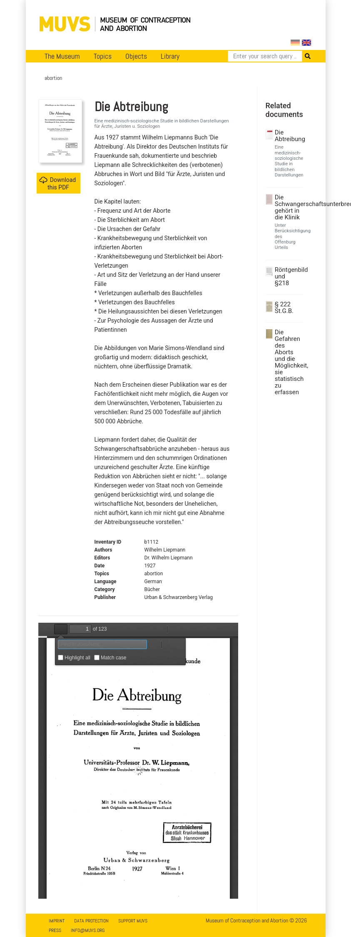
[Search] (265, 56)
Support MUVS (132, 920)
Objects (136, 56)
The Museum (62, 56)
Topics (103, 56)
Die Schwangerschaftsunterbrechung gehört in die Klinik (288, 207)
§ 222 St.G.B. (284, 307)
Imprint (57, 920)
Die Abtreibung (288, 135)
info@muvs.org (88, 930)
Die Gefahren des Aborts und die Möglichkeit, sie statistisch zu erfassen (288, 362)
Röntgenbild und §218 (288, 276)
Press (55, 930)
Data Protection (91, 920)
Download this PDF (57, 183)
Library (170, 56)
